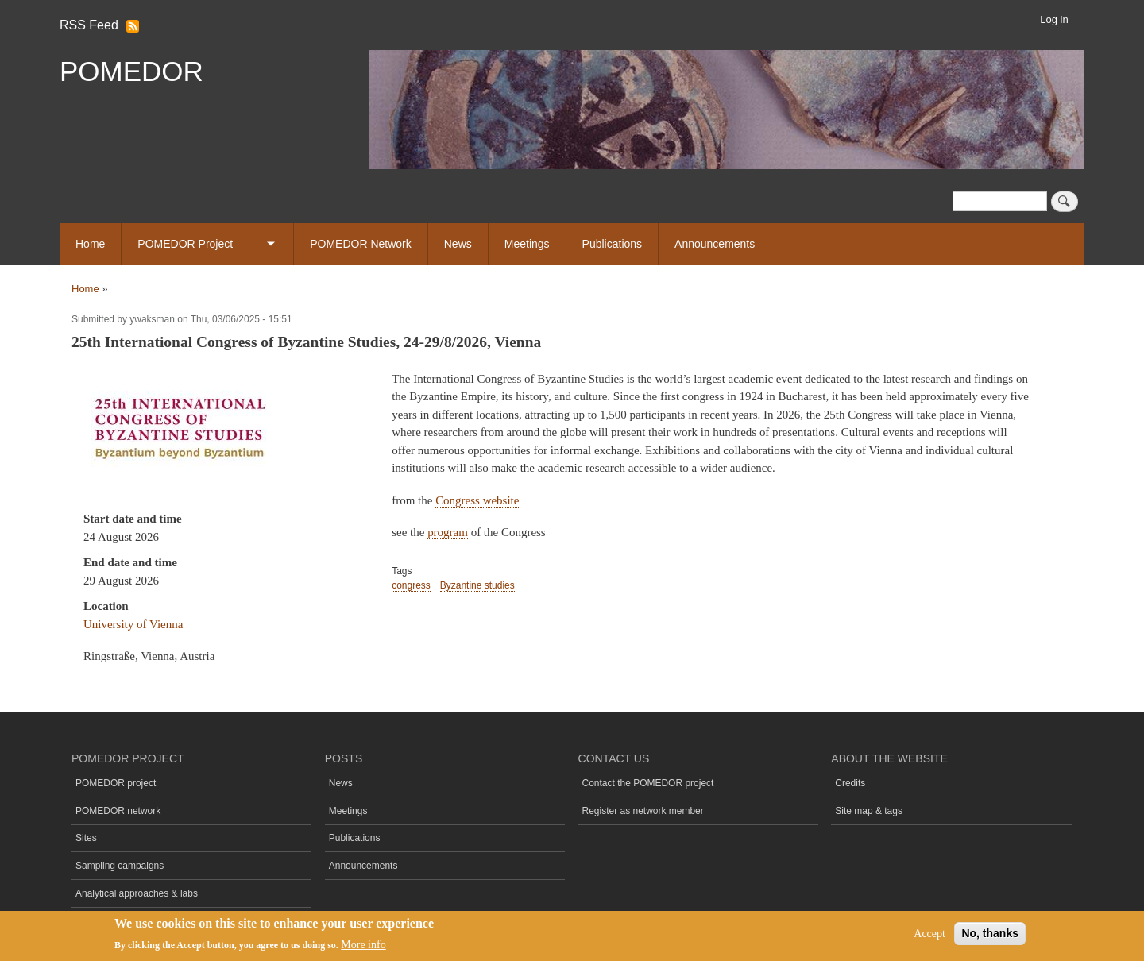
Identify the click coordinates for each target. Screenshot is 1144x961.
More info (363, 945)
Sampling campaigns (119, 865)
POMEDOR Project (185, 243)
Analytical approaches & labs (136, 893)
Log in (1054, 19)
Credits (850, 783)
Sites (86, 837)
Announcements (714, 243)
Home (90, 243)
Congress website (477, 500)
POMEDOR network (117, 810)
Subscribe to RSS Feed (132, 27)
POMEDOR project (115, 783)
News (458, 243)
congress (411, 585)
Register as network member (643, 810)
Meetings (527, 243)
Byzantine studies (477, 585)
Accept (929, 934)
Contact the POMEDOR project (648, 783)
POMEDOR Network (361, 243)
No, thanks (989, 934)
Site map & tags (868, 810)
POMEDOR (131, 71)
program (447, 532)
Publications (612, 243)
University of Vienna (133, 624)
